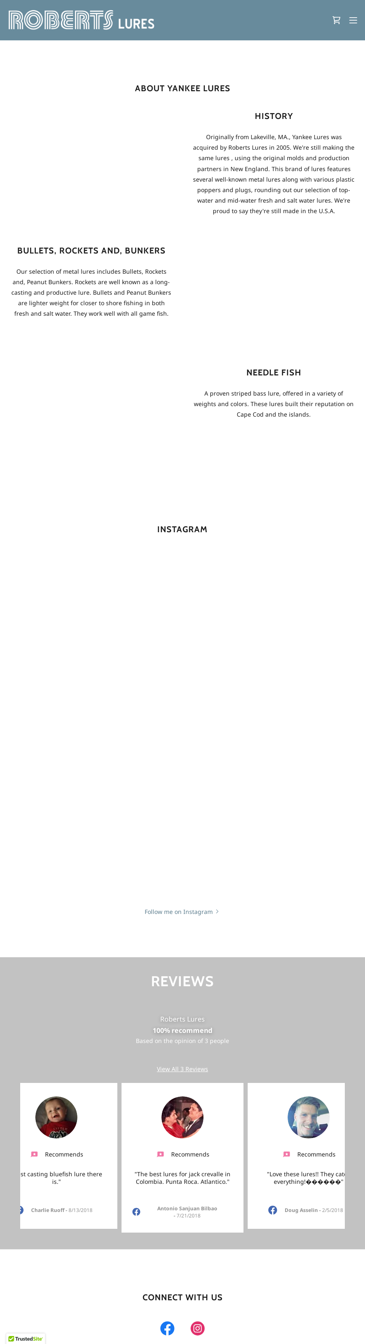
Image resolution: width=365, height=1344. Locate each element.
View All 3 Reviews (182, 1069)
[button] (353, 20)
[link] (84, 20)
